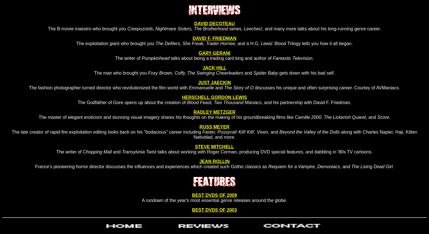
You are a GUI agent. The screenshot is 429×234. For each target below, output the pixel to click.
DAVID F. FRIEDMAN (214, 38)
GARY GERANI (214, 53)
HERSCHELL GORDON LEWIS (214, 97)
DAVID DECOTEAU (214, 23)
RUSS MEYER (215, 127)
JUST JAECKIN (214, 82)
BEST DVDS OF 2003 (214, 210)
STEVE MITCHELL (214, 146)
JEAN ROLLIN (214, 161)
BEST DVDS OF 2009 (214, 195)
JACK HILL (215, 68)
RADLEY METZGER (214, 112)
